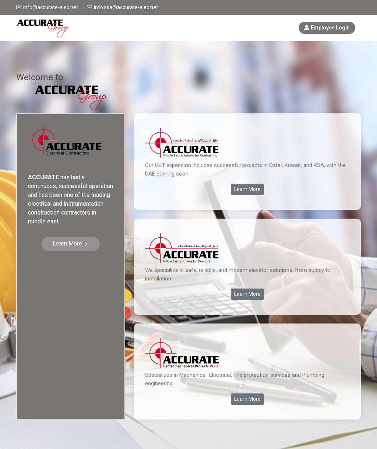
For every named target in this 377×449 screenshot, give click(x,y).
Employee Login (327, 28)
